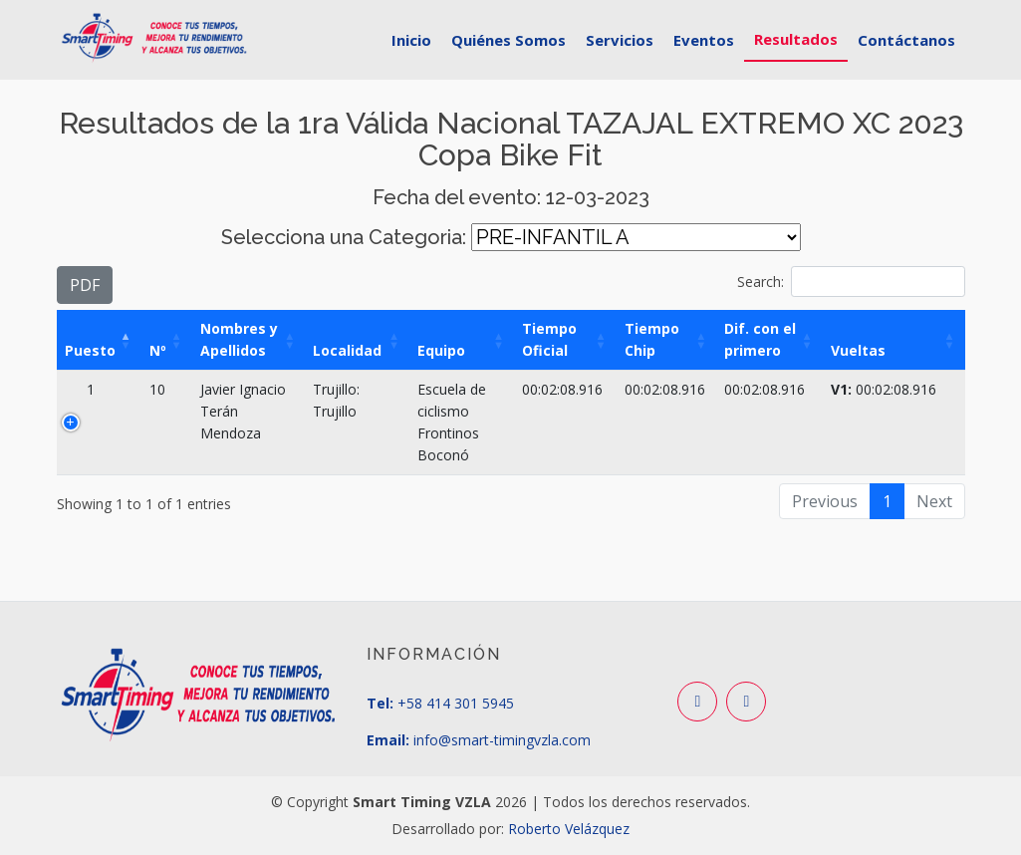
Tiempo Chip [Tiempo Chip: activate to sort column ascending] (652, 339)
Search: (851, 281)
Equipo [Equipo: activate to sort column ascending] (441, 350)
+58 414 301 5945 (455, 703)
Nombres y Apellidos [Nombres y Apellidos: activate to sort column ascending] (239, 339)
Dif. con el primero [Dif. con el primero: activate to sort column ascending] (760, 339)
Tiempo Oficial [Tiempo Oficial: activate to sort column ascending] (549, 339)
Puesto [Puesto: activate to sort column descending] (90, 350)
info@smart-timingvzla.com (500, 739)
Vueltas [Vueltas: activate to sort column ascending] (858, 350)
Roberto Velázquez (569, 828)
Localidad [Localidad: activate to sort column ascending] (347, 350)
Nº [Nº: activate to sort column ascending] (157, 350)
